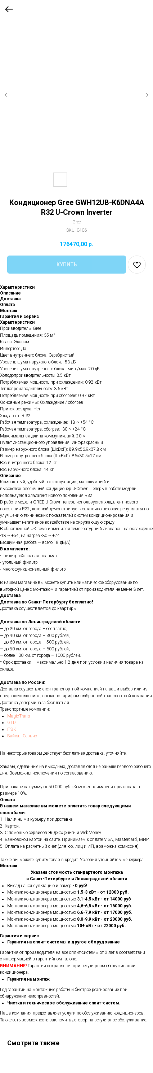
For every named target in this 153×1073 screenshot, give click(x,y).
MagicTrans (18, 716)
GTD (11, 722)
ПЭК (11, 729)
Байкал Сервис (22, 735)
